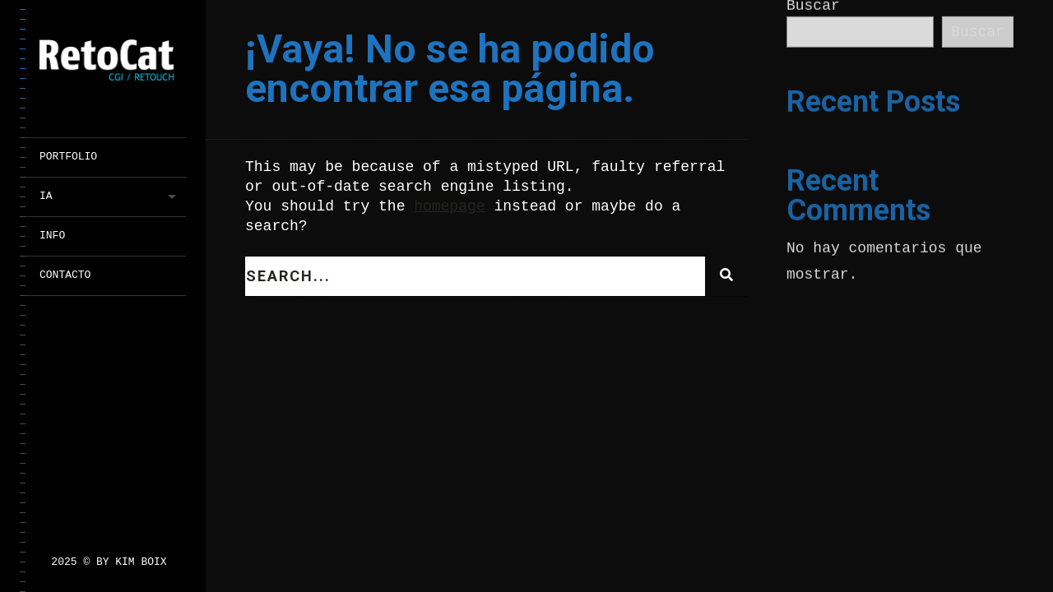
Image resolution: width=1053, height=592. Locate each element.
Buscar (977, 32)
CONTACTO (64, 275)
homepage (449, 206)
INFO (52, 235)
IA (46, 196)
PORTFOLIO (68, 156)
